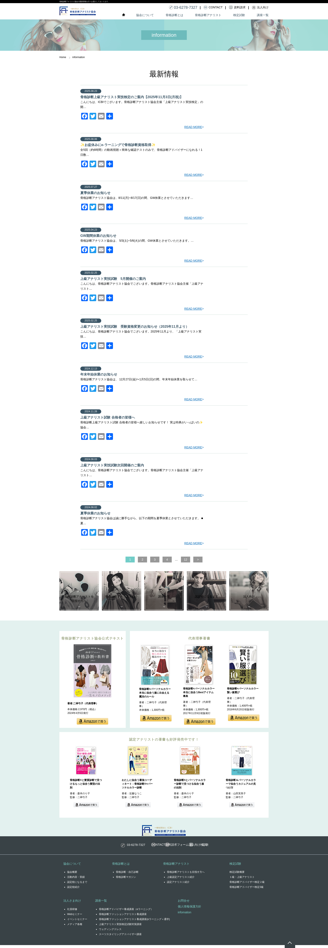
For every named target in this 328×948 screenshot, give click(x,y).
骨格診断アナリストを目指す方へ (186, 874)
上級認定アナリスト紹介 (181, 879)
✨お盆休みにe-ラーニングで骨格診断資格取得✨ (117, 144)
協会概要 (72, 874)
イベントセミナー (77, 922)
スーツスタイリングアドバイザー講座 (120, 937)
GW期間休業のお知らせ (98, 235)
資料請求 (177, 847)
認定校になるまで (77, 884)
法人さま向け (72, 903)
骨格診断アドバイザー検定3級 (246, 889)
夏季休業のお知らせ (95, 192)
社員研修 (72, 912)
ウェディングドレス (110, 932)
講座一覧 (263, 15)
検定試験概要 (237, 874)
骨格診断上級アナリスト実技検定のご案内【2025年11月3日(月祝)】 (131, 97)
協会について (145, 15)
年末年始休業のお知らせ (98, 373)
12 (179, 557)
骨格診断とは (174, 15)
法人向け (207, 847)
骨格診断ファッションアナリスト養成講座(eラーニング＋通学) (134, 922)
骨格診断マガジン (126, 879)
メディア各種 (74, 927)
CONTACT (146, 847)
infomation (184, 915)
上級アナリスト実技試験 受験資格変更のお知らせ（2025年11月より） (134, 325)
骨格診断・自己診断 (127, 874)
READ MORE (193, 126)
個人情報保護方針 (189, 909)
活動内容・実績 (76, 879)
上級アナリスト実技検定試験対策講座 (120, 927)
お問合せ (184, 903)
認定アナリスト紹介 (178, 884)
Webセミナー (74, 917)
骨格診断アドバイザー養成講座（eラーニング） (126, 912)
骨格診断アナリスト (208, 15)
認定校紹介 (73, 889)
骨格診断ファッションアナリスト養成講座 (123, 917)
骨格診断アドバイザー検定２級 (247, 884)
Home (62, 57)
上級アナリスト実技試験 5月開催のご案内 (113, 278)
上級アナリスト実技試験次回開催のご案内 (112, 463)
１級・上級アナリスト (242, 879)
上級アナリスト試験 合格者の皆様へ (107, 416)
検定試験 (239, 15)
